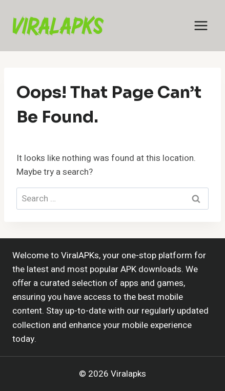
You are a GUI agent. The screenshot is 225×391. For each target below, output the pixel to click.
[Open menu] (201, 25)
